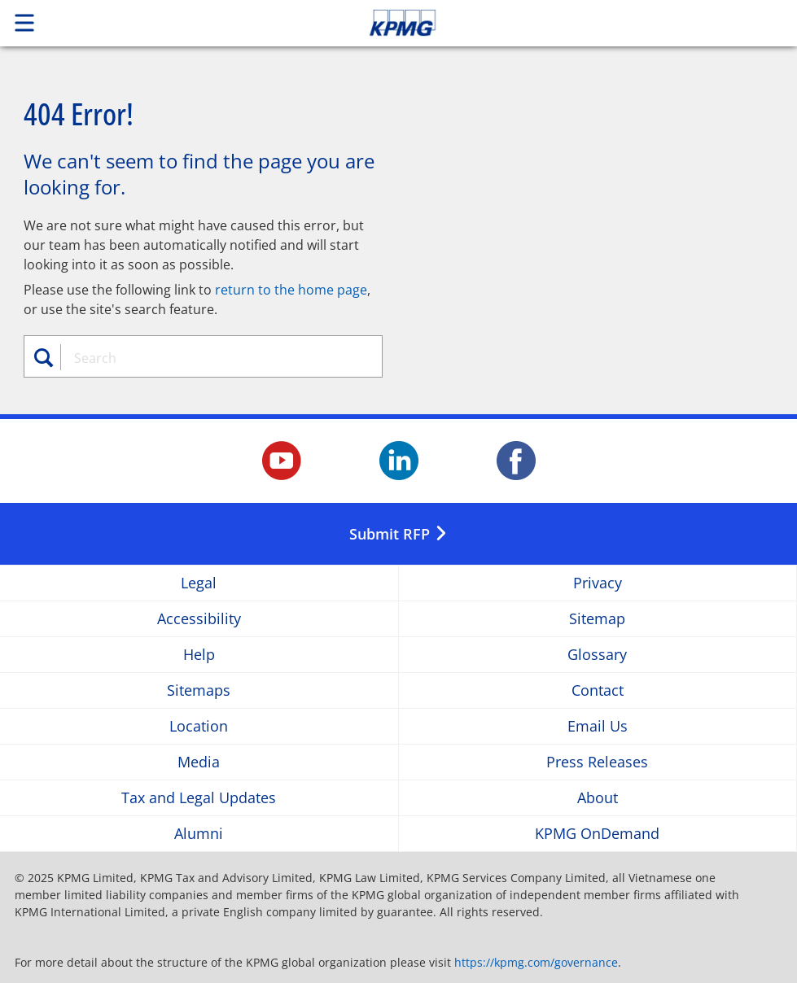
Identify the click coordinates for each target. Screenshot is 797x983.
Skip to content (559, 22)
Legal (199, 583)
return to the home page (291, 290)
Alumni (198, 833)
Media (198, 762)
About (597, 798)
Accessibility (199, 618)
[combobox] (212, 358)
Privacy (597, 583)
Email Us (597, 726)
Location (198, 726)
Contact (597, 690)
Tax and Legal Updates (198, 798)
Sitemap (597, 618)
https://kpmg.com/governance (536, 962)
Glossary (597, 654)
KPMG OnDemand (597, 833)
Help (199, 654)
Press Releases (597, 762)
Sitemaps (198, 690)
